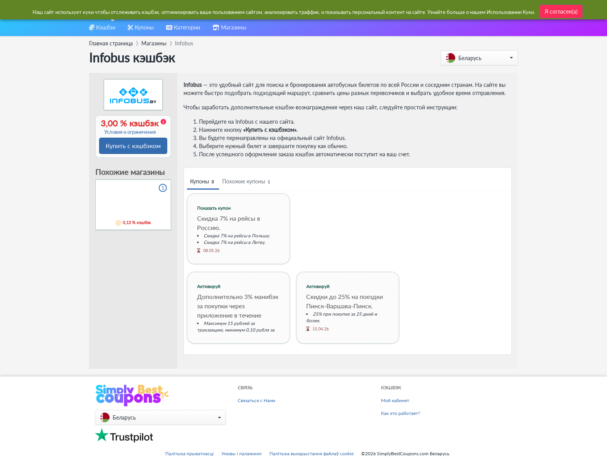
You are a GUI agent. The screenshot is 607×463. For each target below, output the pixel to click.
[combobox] (285, 11)
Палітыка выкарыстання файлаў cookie (311, 453)
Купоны (203, 181)
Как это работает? (400, 413)
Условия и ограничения (130, 132)
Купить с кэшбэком (133, 145)
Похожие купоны (247, 181)
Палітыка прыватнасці (189, 453)
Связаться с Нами (256, 400)
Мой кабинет (395, 400)
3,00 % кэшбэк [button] (132, 127)
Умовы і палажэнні (241, 453)
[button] (479, 58)
